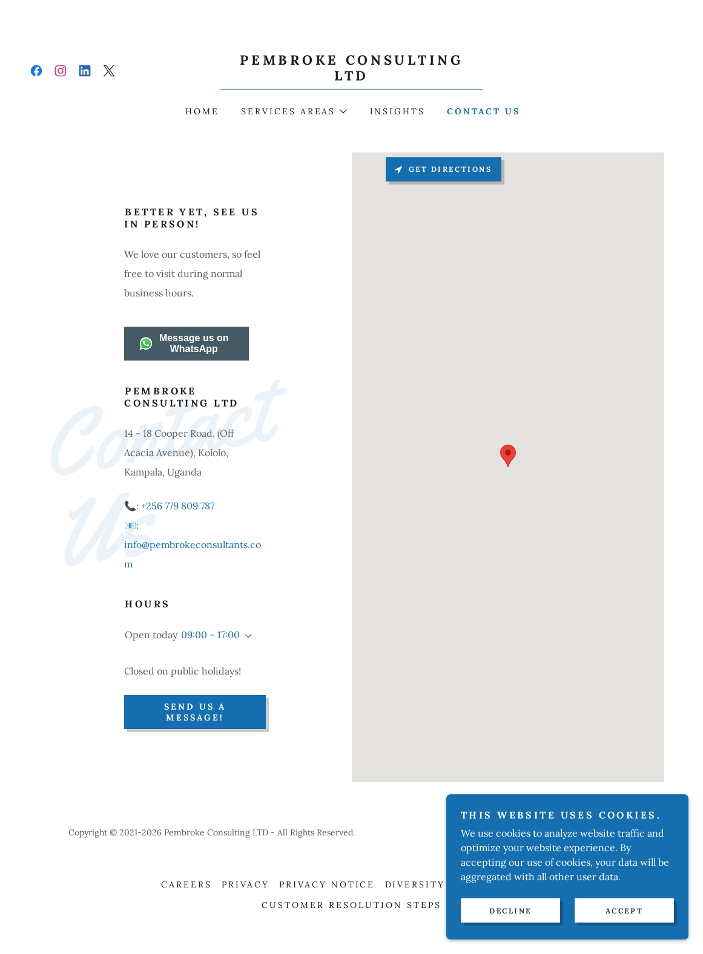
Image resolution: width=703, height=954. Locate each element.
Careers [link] (186, 884)
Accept (624, 910)
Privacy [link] (245, 884)
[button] (293, 111)
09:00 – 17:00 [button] (210, 635)
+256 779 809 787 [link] (177, 506)
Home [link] (202, 111)
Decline (510, 910)
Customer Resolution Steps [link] (351, 905)
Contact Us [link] (483, 111)
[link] (36, 71)
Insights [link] (398, 111)
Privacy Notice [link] (327, 884)
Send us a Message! (195, 712)
